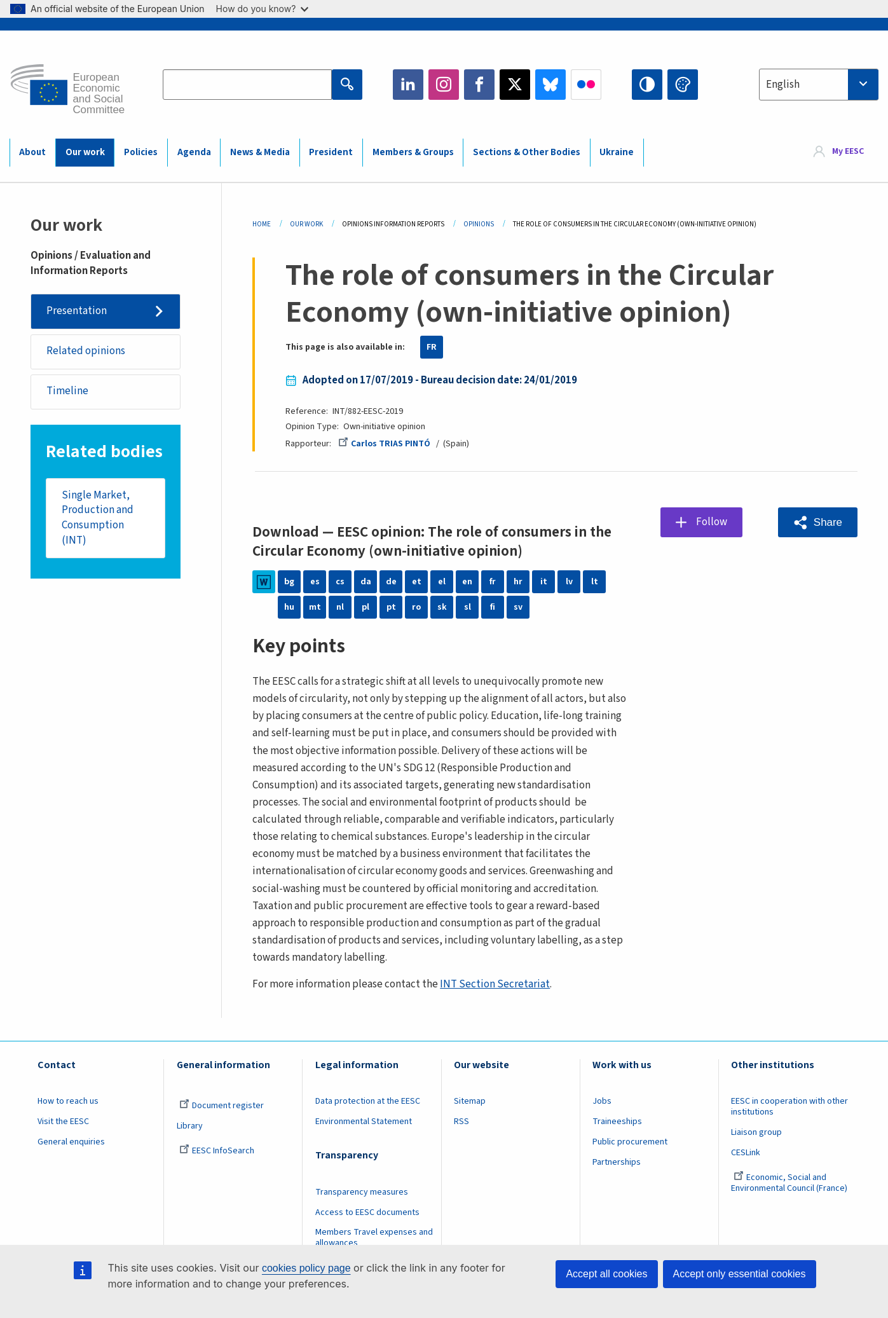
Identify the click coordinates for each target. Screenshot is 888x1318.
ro (416, 607)
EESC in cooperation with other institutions (789, 1106)
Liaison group (756, 1132)
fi (492, 607)
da (365, 581)
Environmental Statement (363, 1121)
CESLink (745, 1152)
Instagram (443, 84)
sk (442, 607)
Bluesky (550, 84)
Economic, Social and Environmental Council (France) (790, 1183)
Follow (711, 522)
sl (467, 607)
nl (340, 607)
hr (518, 581)
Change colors (682, 84)
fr (492, 581)
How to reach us (68, 1101)
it (543, 581)
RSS (461, 1121)
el (442, 581)
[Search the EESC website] (247, 84)
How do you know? (262, 8)
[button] (817, 522)
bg (289, 581)
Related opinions (85, 351)
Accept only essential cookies (739, 1273)
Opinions (478, 224)
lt (594, 581)
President (331, 152)
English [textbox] (783, 84)
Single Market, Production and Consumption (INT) (97, 518)
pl (365, 607)
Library (190, 1126)
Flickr (586, 84)
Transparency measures (361, 1192)
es (315, 581)
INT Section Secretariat (495, 984)
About (32, 152)
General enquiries (71, 1142)
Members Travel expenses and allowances (374, 1237)
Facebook (479, 84)
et (416, 581)
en (467, 581)
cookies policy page (306, 1268)
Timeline (67, 391)
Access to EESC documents (367, 1212)
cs (340, 581)
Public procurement (629, 1142)
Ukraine (616, 152)
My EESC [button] (848, 152)
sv (518, 607)
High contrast (647, 84)
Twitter (515, 84)
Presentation (76, 311)
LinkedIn (408, 84)
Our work (85, 152)
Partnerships (616, 1162)
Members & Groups (413, 152)
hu (289, 607)
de (391, 581)
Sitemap (470, 1101)
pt (391, 607)
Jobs (601, 1101)
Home (261, 224)
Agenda (194, 152)
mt (315, 607)
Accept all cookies (606, 1273)
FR (432, 347)
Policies (141, 152)
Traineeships (617, 1121)
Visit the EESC (63, 1121)
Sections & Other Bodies (526, 152)
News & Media (260, 152)
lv (569, 581)
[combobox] (818, 84)
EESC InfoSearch (216, 1150)
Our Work (306, 224)
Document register (221, 1105)
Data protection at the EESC (367, 1101)
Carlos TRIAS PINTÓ (384, 443)
